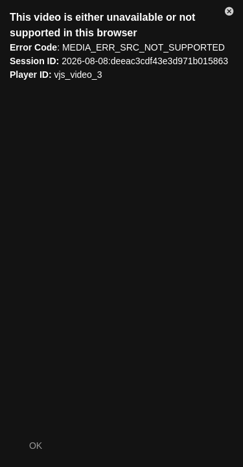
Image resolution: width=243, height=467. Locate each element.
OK (35, 445)
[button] (229, 13)
